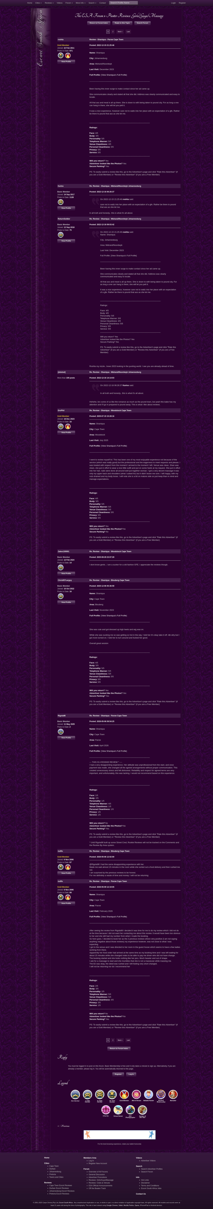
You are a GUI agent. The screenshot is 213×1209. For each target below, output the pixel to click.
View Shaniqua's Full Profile (114, 75)
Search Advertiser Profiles (152, 1169)
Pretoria (52, 1174)
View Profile (66, 61)
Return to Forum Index (99, 23)
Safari (121, 1205)
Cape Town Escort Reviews (60, 1185)
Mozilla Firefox (129, 1205)
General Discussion (97, 1174)
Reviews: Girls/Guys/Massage (101, 1180)
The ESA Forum (89, 15)
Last (128, 31)
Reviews (48, 3)
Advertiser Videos (148, 1161)
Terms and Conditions (150, 1186)
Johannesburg (55, 1172)
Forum (68, 3)
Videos (59, 3)
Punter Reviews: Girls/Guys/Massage (134, 15)
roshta (126, 199)
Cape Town (54, 1166)
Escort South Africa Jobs (151, 1188)
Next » (120, 31)
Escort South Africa (66, 1202)
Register (182, 3)
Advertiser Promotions (98, 1177)
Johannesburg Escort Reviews (61, 1191)
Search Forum (142, 23)
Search (91, 3)
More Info (80, 3)
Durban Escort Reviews (59, 1188)
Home (29, 3)
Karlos (126, 385)
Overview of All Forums (98, 1172)
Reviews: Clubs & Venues (99, 1183)
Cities (37, 3)
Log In (131, 1074)
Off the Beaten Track (97, 1188)
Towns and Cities (56, 1177)
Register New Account (98, 1163)
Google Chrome (112, 1205)
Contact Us (141, 1194)
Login (173, 3)
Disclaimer (145, 1183)
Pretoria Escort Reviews (59, 1194)
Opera (137, 1205)
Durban (52, 1169)
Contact (102, 3)
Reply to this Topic (122, 23)
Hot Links (145, 1180)
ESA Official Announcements (100, 1186)
